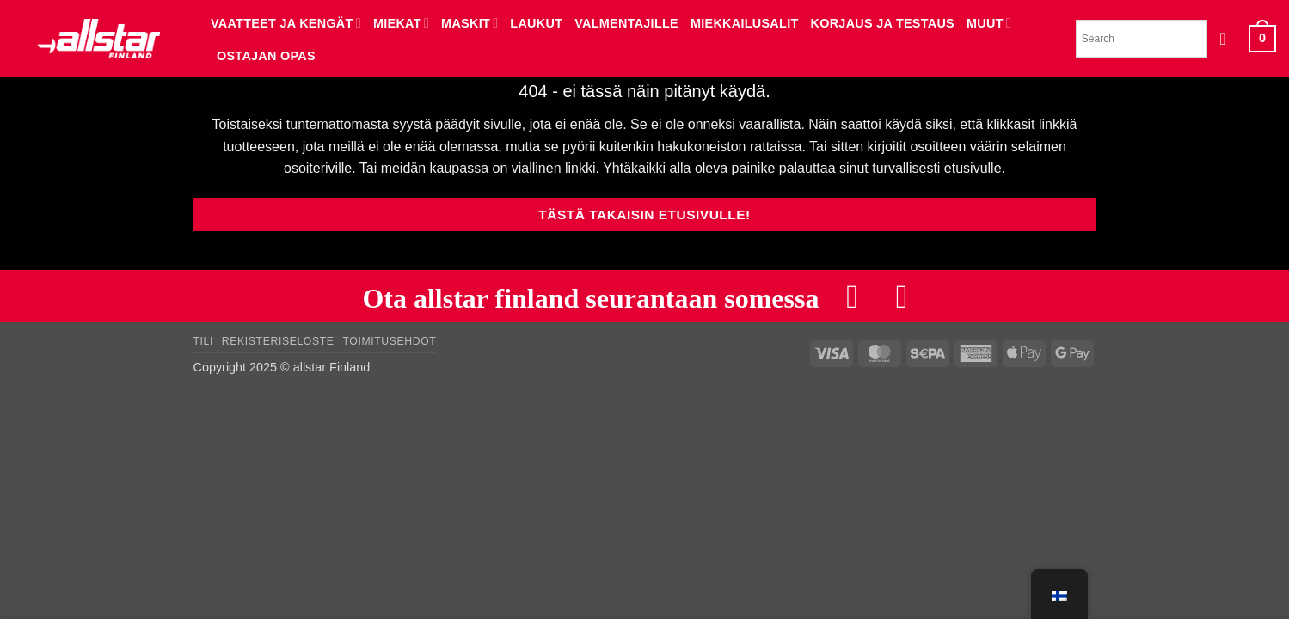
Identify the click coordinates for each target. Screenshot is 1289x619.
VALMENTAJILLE (626, 23)
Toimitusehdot (389, 342)
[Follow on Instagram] (902, 296)
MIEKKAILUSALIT (745, 23)
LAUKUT (536, 23)
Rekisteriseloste (278, 342)
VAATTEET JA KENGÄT (286, 23)
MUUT (989, 23)
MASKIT (469, 23)
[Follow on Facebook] (852, 296)
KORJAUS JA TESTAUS (883, 23)
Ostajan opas (266, 56)
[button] (1228, 39)
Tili (203, 342)
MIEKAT (401, 23)
